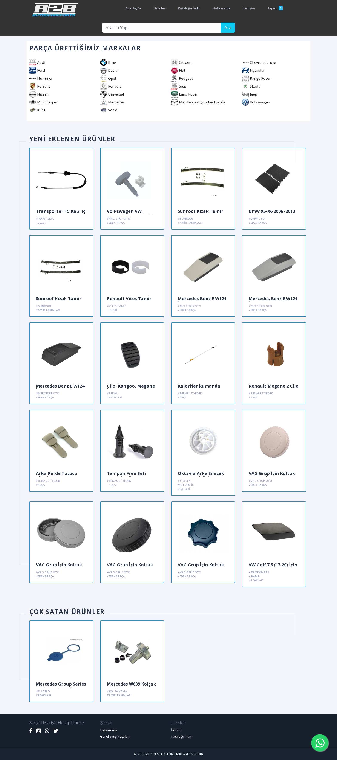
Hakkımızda (222, 8)
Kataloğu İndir (189, 8)
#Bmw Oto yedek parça (258, 221)
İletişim (249, 8)
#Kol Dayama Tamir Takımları (119, 693)
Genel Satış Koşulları (115, 736)
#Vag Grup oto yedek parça (118, 221)
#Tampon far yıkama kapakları (259, 576)
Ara (227, 27)
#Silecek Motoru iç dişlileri (186, 485)
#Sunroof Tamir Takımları (190, 221)
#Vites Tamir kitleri (116, 308)
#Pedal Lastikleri (114, 395)
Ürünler (159, 8)
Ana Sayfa (133, 8)
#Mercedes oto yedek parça (189, 308)
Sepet (275, 8)
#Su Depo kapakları (43, 693)
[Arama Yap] (161, 28)
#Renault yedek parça (190, 395)
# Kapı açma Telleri (45, 221)
